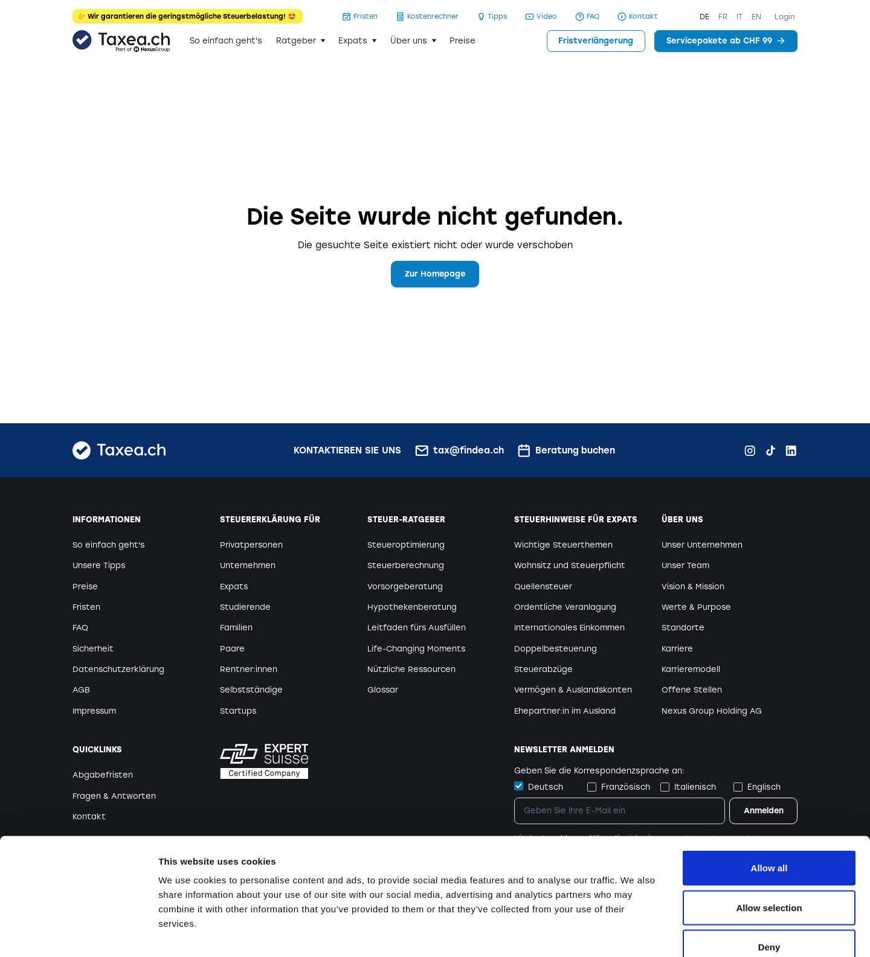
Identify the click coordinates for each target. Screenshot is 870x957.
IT (739, 16)
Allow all (769, 798)
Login (785, 16)
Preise (462, 40)
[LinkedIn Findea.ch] (791, 451)
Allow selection (769, 838)
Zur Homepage (435, 273)
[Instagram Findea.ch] (750, 451)
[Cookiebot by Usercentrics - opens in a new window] (78, 933)
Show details (634, 933)
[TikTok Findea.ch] (771, 451)
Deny (769, 877)
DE (704, 16)
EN (756, 16)
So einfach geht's (226, 40)
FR (722, 16)
